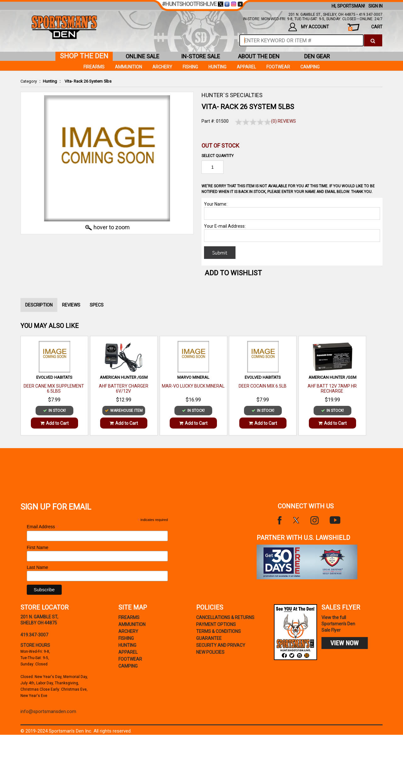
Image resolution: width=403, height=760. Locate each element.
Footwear (278, 66)
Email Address (43, 527)
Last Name (37, 567)
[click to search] (373, 40)
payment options (216, 624)
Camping (310, 66)
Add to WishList (233, 273)
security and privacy (220, 645)
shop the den (84, 56)
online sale (142, 56)
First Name (37, 547)
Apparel (246, 66)
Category (28, 81)
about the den (259, 56)
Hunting (50, 81)
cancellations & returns (225, 617)
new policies (210, 652)
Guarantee (209, 638)
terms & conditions (218, 631)
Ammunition (128, 66)
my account (308, 27)
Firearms (94, 66)
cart (365, 27)
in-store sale (200, 56)
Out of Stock (220, 145)
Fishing (190, 66)
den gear (317, 56)
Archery (162, 66)
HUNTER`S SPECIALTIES (232, 95)
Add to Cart (54, 423)
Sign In (375, 6)
